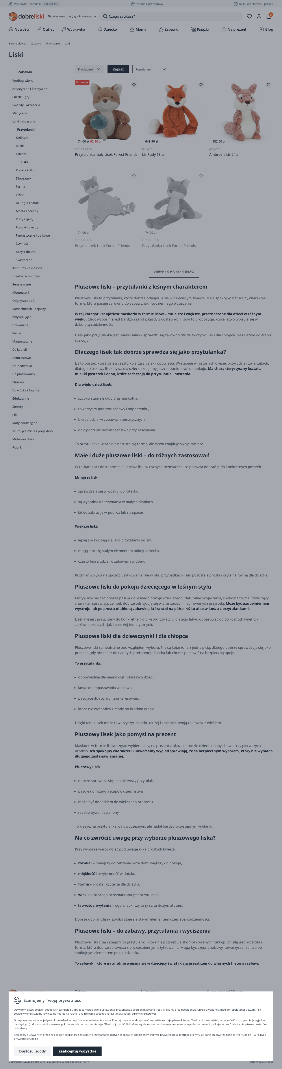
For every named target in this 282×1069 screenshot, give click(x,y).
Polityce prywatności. (163, 1035)
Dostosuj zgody (32, 1051)
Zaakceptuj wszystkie (77, 1051)
